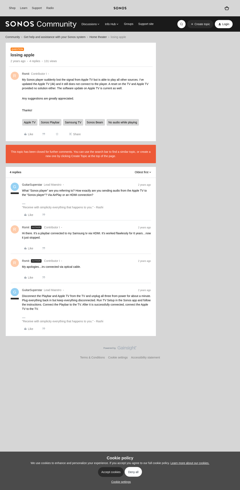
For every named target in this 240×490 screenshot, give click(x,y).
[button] (200, 24)
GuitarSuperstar (32, 184)
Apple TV (30, 122)
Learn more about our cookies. (189, 463)
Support (37, 8)
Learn (23, 8)
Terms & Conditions (92, 357)
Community (13, 37)
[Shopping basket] (226, 8)
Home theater (98, 37)
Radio (50, 8)
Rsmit (25, 73)
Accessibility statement (145, 357)
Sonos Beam (95, 122)
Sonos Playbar (50, 122)
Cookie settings (118, 357)
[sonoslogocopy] (120, 8)
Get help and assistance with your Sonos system (55, 37)
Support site (146, 24)
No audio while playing (122, 122)
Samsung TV (73, 122)
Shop (12, 8)
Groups (128, 24)
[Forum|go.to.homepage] (41, 24)
